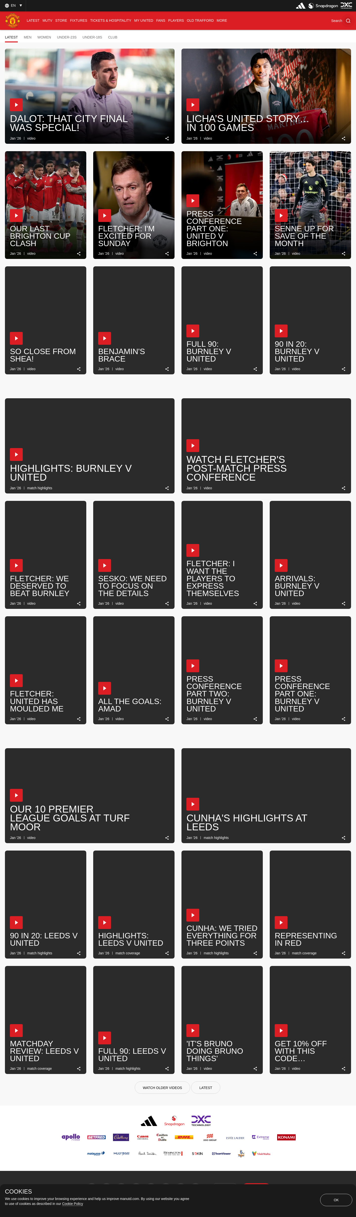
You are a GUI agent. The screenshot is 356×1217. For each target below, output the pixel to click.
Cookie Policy (72, 1204)
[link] (167, 138)
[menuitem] (33, 20)
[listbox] (13, 5)
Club (112, 37)
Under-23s (66, 37)
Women (44, 37)
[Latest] (205, 1087)
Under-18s (92, 37)
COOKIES (18, 1191)
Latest (11, 37)
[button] (341, 20)
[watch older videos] (162, 1087)
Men (27, 37)
